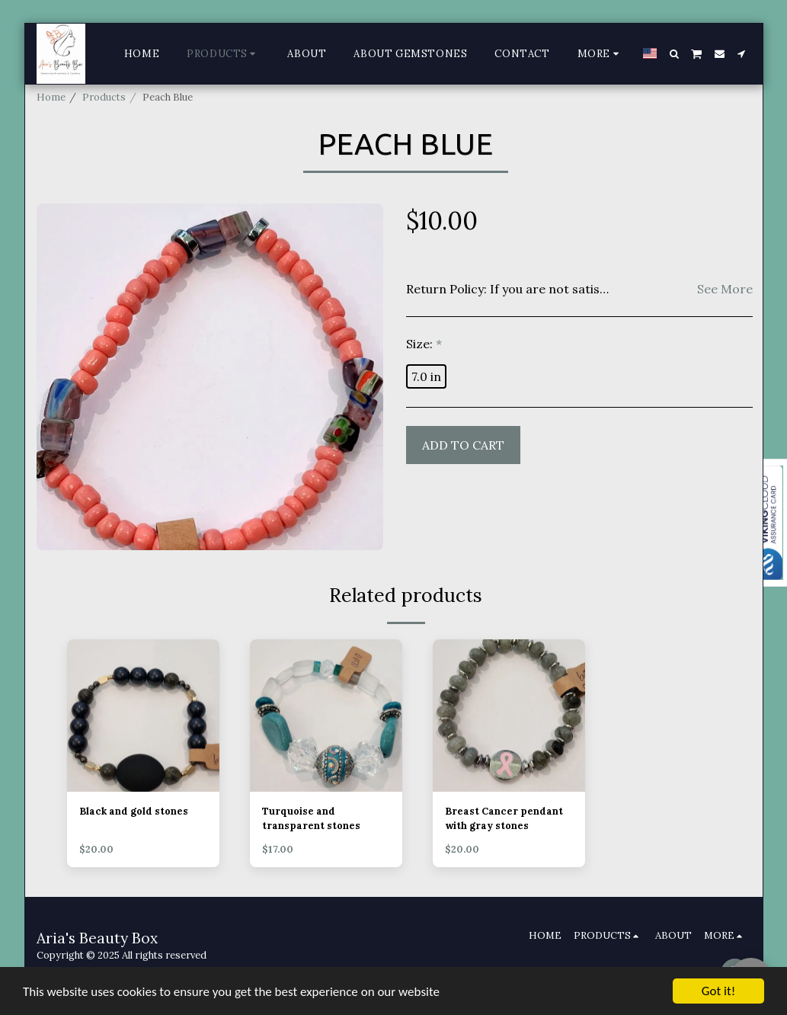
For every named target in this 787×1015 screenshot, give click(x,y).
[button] (674, 54)
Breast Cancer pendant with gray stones (504, 818)
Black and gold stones (133, 811)
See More (725, 288)
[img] (143, 715)
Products (104, 97)
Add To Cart (463, 445)
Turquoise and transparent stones (311, 818)
